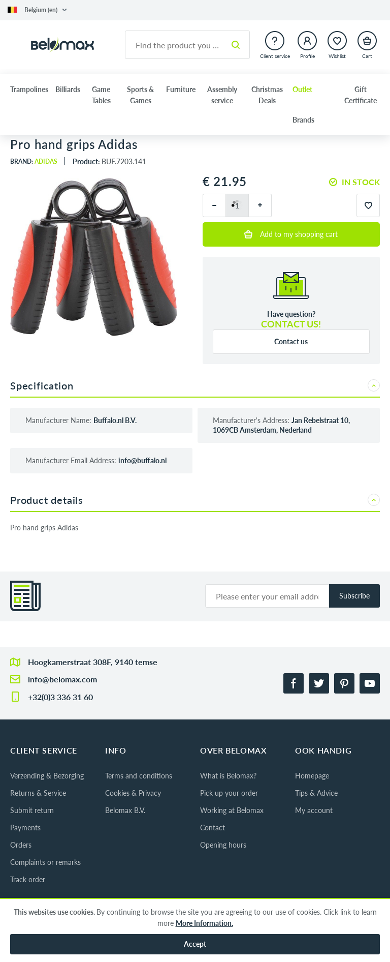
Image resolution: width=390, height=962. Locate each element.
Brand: (33, 161)
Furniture (181, 89)
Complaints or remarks (45, 862)
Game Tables (101, 95)
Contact (212, 827)
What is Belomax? (228, 775)
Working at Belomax (232, 810)
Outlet (302, 89)
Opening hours (223, 844)
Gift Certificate (360, 95)
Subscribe (354, 595)
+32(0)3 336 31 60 (60, 697)
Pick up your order (229, 793)
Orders (20, 844)
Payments (25, 827)
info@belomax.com (62, 679)
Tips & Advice (316, 793)
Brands (303, 119)
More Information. (204, 923)
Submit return (32, 810)
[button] (37, 10)
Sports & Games (140, 95)
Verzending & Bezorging (47, 775)
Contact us (291, 341)
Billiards (67, 89)
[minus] (214, 205)
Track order (27, 879)
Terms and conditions (138, 775)
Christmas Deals (267, 95)
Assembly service (222, 95)
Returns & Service (38, 793)
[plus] (260, 205)
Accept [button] (195, 944)
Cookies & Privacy (133, 793)
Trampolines (29, 89)
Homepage (312, 775)
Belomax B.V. (125, 810)
